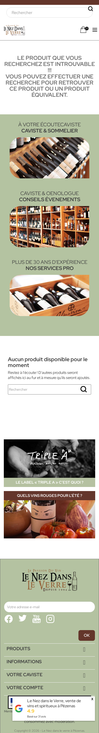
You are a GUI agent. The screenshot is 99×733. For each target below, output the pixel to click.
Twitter (23, 619)
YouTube (36, 619)
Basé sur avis (36, 716)
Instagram (50, 619)
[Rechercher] (49, 12)
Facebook (9, 619)
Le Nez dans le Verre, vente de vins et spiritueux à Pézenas (54, 703)
